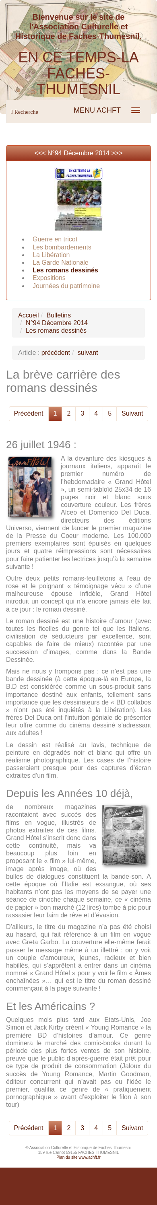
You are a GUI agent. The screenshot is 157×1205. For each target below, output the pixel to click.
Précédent (28, 413)
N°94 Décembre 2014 (78, 153)
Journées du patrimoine (66, 285)
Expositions (49, 277)
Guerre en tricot (55, 239)
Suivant (132, 413)
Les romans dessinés (65, 270)
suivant (88, 352)
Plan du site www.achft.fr (78, 1157)
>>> (116, 153)
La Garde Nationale (61, 262)
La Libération (51, 254)
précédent (55, 352)
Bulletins (58, 315)
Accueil (28, 315)
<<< (40, 153)
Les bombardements (62, 247)
